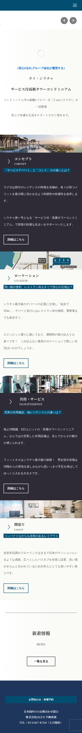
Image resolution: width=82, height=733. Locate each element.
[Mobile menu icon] (74, 5)
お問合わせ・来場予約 (41, 699)
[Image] (41, 53)
